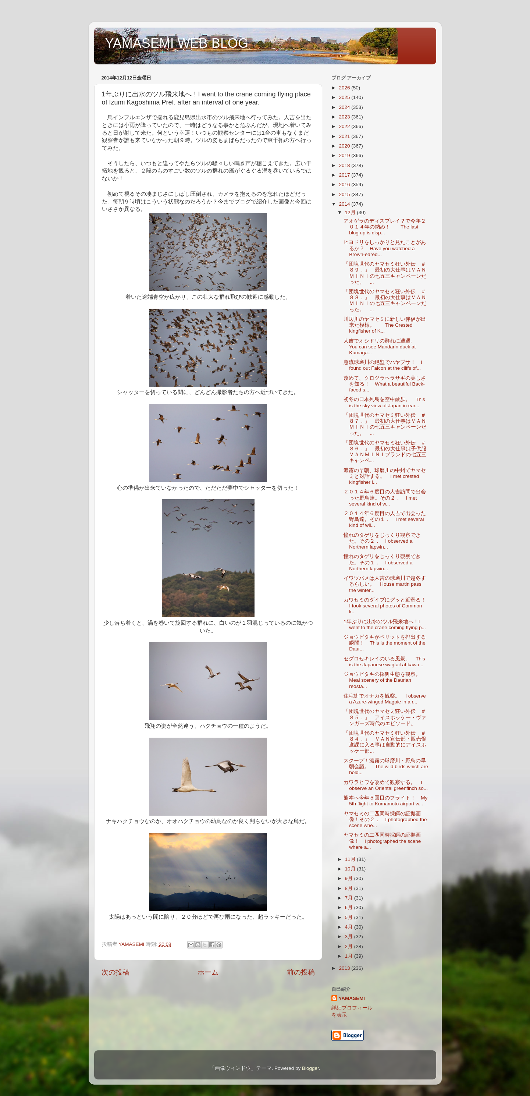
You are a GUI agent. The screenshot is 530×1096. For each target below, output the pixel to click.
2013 (345, 968)
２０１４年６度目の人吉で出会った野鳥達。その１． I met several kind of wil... (385, 519)
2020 (345, 146)
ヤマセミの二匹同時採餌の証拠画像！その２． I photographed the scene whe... (385, 819)
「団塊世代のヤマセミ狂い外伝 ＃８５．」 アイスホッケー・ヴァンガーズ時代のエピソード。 (385, 717)
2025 (345, 97)
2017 (345, 175)
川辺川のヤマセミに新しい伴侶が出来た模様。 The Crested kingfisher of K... (385, 325)
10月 (351, 869)
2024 (345, 107)
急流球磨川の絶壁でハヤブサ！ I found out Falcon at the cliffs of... (383, 365)
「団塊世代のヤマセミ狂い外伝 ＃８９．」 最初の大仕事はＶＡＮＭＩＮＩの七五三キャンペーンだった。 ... (385, 273)
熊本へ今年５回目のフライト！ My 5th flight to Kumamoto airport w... (385, 800)
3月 (349, 936)
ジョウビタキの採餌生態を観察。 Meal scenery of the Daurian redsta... (385, 680)
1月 (349, 956)
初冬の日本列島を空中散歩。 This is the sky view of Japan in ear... (384, 402)
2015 (345, 194)
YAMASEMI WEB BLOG (176, 43)
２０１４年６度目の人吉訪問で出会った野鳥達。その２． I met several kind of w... (385, 497)
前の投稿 (301, 972)
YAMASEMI (352, 998)
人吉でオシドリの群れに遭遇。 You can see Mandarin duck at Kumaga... (382, 346)
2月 (349, 946)
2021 (345, 136)
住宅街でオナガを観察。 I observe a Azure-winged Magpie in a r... (385, 699)
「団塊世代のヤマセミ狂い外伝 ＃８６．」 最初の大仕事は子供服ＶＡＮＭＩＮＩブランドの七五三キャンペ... (385, 452)
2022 (345, 126)
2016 (345, 184)
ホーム (208, 972)
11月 (351, 859)
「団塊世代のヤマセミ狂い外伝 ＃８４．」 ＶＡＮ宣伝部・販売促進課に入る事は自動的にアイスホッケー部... (385, 742)
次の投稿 (115, 972)
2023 (345, 117)
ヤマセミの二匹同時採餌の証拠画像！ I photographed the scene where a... (382, 841)
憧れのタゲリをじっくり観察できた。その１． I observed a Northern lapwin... (382, 562)
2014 (345, 204)
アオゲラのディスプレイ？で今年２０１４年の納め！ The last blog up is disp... (385, 226)
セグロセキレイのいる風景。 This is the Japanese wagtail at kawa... (384, 661)
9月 (349, 878)
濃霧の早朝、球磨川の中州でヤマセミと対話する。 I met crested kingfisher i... (385, 476)
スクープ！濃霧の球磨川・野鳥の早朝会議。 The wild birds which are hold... (386, 766)
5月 (349, 917)
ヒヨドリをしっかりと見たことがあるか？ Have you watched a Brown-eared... (385, 248)
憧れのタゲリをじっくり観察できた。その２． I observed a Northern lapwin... (382, 541)
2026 (345, 88)
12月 (351, 212)
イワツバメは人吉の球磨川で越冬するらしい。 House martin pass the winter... (385, 584)
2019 (345, 155)
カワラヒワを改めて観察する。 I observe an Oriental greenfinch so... (386, 785)
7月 (349, 898)
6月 (349, 907)
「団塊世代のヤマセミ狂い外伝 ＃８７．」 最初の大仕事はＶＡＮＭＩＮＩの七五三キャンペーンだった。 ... (385, 424)
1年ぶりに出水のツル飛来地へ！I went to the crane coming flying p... (385, 624)
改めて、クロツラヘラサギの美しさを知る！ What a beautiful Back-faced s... (385, 384)
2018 (345, 165)
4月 (349, 927)
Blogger (310, 1068)
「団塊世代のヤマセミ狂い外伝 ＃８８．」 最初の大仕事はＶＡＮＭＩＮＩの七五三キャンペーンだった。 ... (385, 300)
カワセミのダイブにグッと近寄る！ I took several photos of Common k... (387, 605)
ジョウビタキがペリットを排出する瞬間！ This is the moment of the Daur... (385, 643)
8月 (349, 888)
